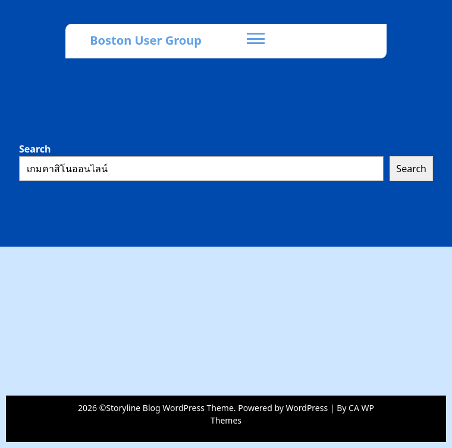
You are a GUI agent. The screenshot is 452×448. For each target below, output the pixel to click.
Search (35, 148)
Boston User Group (146, 40)
